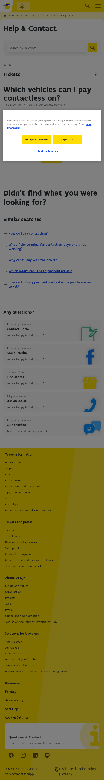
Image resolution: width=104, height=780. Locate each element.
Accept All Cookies (36, 139)
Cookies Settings (48, 151)
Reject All (68, 139)
